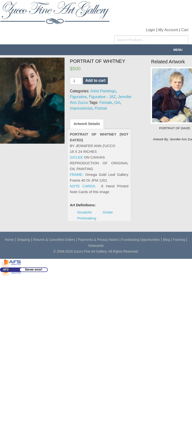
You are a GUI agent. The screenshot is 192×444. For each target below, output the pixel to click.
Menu (177, 50)
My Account (168, 30)
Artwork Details (87, 124)
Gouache (84, 212)
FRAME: (76, 174)
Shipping (23, 240)
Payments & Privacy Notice (98, 240)
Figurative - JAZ (102, 97)
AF (6, 269)
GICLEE (76, 157)
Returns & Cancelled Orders (54, 240)
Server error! (33, 269)
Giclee (108, 212)
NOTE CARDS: (83, 186)
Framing (179, 240)
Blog (166, 240)
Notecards (96, 246)
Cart (184, 30)
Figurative (78, 97)
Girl (117, 103)
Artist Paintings (103, 91)
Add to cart (95, 80)
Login (150, 30)
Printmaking (86, 218)
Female (105, 103)
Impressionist (81, 108)
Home (9, 240)
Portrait (100, 108)
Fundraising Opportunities (140, 240)
